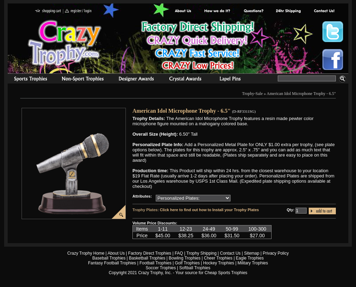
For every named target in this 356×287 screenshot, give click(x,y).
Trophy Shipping (201, 253)
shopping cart (48, 11)
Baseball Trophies (109, 258)
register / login (78, 11)
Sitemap (251, 253)
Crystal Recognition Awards (185, 79)
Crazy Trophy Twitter (332, 31)
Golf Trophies (187, 263)
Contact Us (230, 253)
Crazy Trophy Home (86, 253)
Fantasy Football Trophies (112, 263)
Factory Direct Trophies (217, 11)
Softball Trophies (194, 267)
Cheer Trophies (218, 258)
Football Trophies (155, 263)
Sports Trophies (28, 79)
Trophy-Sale (252, 93)
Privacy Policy (276, 253)
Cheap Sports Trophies (226, 272)
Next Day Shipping (288, 11)
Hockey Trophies (218, 263)
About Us (183, 11)
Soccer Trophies (161, 267)
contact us (324, 11)
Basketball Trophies (147, 258)
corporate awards (136, 79)
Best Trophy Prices (198, 46)
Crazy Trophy (65, 42)
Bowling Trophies (184, 258)
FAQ (179, 253)
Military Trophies (252, 263)
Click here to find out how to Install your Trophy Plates (209, 210)
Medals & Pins (232, 79)
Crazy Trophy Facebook (332, 59)
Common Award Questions (253, 11)
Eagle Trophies (250, 258)
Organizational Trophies (82, 79)
